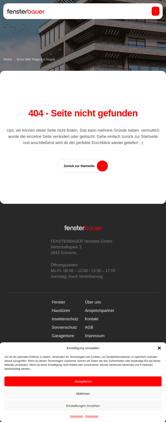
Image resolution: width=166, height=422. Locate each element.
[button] (159, 348)
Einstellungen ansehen (83, 406)
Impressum (76, 416)
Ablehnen (83, 393)
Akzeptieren (83, 381)
